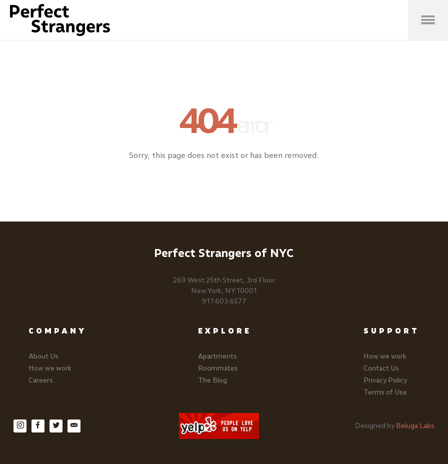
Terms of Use (385, 392)
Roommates (218, 368)
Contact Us (381, 368)
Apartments (217, 356)
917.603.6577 (224, 301)
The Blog (212, 380)
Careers (40, 380)
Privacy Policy (385, 380)
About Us (43, 356)
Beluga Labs (415, 426)
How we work (50, 368)
